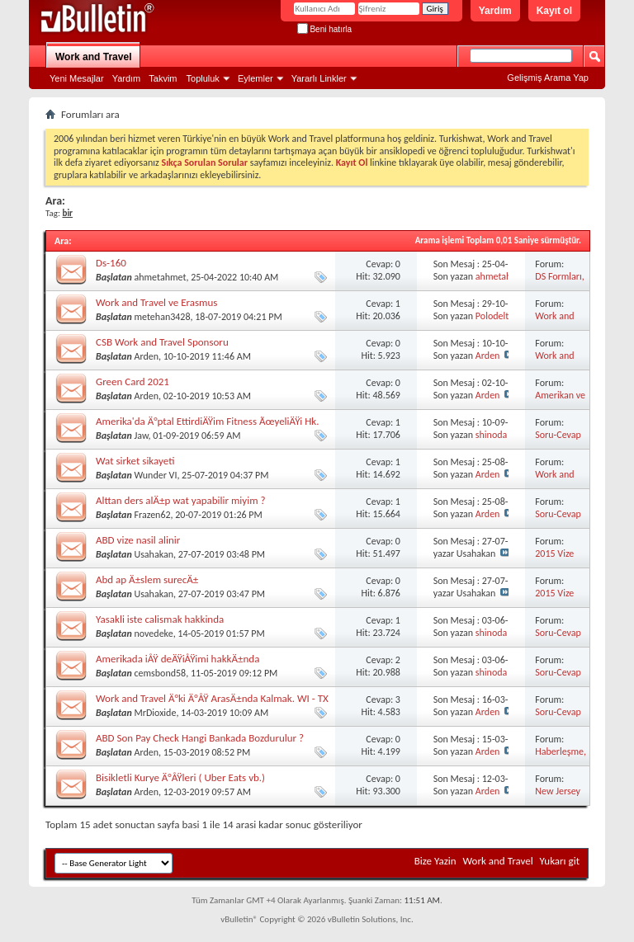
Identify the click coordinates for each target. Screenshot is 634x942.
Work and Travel (93, 57)
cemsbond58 (160, 673)
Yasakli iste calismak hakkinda (160, 619)
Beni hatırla (324, 29)
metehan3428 (162, 317)
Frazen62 (152, 514)
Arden (146, 356)
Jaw (141, 435)
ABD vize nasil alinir (138, 540)
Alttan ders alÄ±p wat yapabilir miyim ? (181, 500)
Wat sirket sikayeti (135, 461)
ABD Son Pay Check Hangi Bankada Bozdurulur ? (200, 738)
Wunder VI (155, 475)
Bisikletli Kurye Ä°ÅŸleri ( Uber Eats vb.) (180, 777)
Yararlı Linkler (319, 78)
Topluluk (203, 78)
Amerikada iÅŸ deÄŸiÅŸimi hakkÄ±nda (177, 658)
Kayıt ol (554, 10)
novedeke (153, 633)
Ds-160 (111, 263)
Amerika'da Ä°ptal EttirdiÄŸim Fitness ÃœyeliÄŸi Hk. (207, 421)
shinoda (491, 434)
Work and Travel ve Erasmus (156, 302)
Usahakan (153, 554)
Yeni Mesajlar (77, 78)
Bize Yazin (435, 861)
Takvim (163, 78)
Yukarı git (560, 861)
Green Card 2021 (132, 381)
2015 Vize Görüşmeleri (559, 560)
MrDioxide (155, 712)
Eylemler (255, 78)
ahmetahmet (160, 277)
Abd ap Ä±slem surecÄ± (147, 579)
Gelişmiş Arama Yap (548, 77)
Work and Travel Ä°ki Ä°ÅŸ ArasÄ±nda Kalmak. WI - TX (212, 698)
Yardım (495, 10)
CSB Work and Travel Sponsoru (162, 342)
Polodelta (494, 316)
